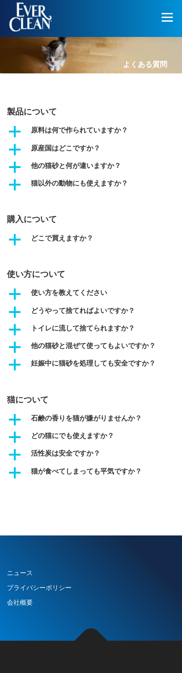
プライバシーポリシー (39, 587)
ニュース (20, 573)
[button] (91, 131)
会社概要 (20, 602)
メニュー (167, 17)
